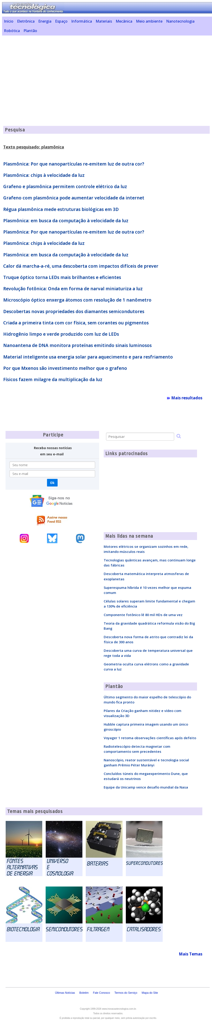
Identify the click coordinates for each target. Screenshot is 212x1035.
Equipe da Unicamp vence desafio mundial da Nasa (146, 787)
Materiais (104, 21)
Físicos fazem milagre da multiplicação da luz (52, 380)
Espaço (61, 21)
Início (8, 21)
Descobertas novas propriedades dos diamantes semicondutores (73, 311)
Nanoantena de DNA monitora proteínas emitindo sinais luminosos (77, 345)
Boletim (83, 992)
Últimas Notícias (65, 992)
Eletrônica (26, 21)
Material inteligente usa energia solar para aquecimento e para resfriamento (88, 357)
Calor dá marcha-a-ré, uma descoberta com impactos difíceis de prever (80, 266)
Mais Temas (190, 954)
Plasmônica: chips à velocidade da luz (44, 175)
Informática (81, 21)
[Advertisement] (107, 71)
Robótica (12, 30)
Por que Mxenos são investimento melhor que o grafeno (65, 368)
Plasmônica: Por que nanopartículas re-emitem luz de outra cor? (73, 164)
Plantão (30, 30)
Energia (44, 21)
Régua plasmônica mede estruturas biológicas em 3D (61, 209)
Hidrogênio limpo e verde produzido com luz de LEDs (61, 334)
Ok (52, 482)
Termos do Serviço (125, 992)
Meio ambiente (149, 21)
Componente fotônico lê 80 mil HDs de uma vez (143, 614)
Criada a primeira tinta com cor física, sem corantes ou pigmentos (76, 323)
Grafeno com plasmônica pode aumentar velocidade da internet (73, 198)
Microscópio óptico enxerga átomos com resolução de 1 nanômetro (77, 300)
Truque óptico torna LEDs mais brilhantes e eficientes (62, 277)
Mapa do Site (150, 992)
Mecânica (124, 21)
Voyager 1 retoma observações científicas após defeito (150, 737)
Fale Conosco (101, 992)
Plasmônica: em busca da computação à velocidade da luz (65, 221)
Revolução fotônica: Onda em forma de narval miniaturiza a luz (73, 289)
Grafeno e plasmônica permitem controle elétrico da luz (65, 187)
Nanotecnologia (180, 21)
